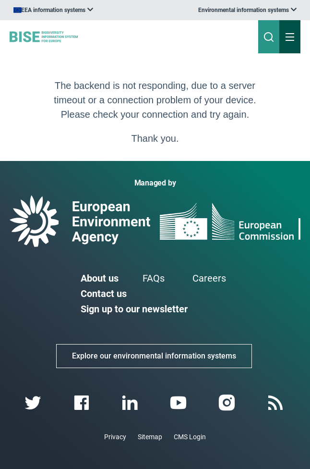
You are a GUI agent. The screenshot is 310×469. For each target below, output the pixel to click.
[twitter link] (34, 403)
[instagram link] (227, 403)
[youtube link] (179, 403)
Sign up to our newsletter (134, 309)
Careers (209, 278)
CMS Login (190, 437)
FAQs (154, 278)
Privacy (115, 437)
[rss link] (276, 403)
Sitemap (150, 437)
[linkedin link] (131, 403)
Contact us (104, 293)
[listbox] (247, 10)
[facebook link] (82, 403)
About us (100, 278)
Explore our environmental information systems (154, 355)
